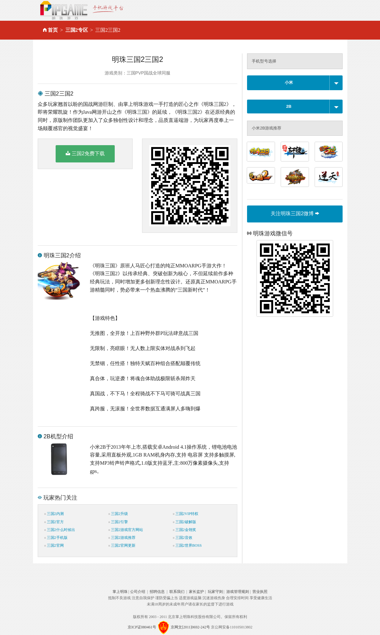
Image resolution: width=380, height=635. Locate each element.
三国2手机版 (56, 537)
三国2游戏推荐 (121, 537)
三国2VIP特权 (185, 514)
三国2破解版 (184, 522)
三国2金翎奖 (184, 530)
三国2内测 (54, 514)
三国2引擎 (118, 522)
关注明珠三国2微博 (295, 213)
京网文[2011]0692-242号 (190, 627)
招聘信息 (157, 591)
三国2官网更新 (121, 545)
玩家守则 (215, 591)
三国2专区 (76, 30)
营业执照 (259, 591)
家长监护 (196, 591)
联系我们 (176, 591)
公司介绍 (137, 591)
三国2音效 (182, 537)
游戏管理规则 (237, 591)
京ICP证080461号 (142, 627)
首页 (53, 30)
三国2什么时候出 (59, 530)
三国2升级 (118, 514)
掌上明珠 (120, 591)
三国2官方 (54, 522)
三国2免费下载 (85, 153)
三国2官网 (54, 545)
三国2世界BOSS (187, 545)
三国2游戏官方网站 (125, 530)
